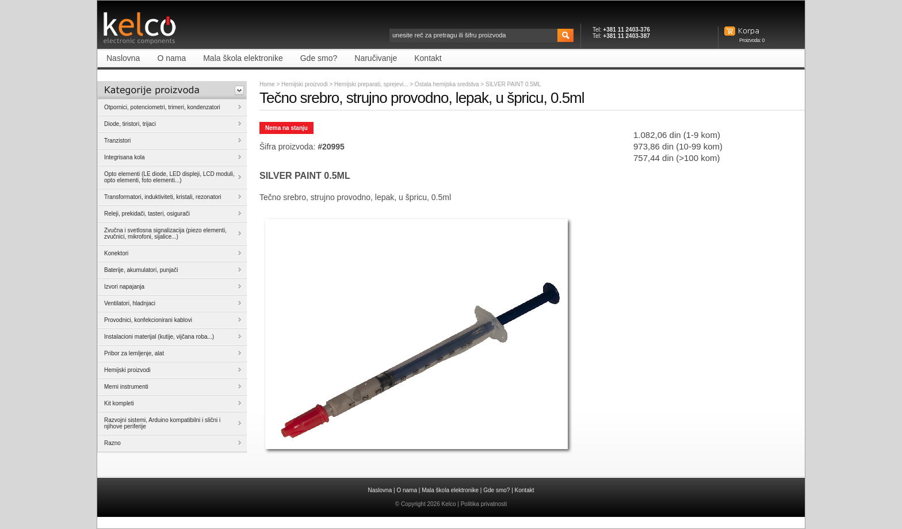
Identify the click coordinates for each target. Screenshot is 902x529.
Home (267, 84)
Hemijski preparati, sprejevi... (372, 84)
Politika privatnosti (484, 504)
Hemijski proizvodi (304, 84)
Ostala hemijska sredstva (448, 84)
